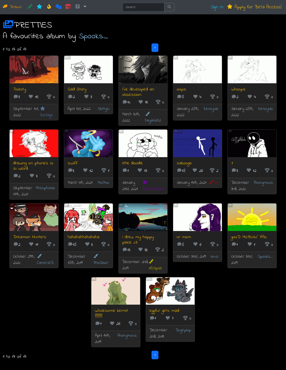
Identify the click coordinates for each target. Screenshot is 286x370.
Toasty (19, 89)
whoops (238, 89)
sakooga (184, 163)
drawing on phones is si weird (33, 166)
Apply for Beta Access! (254, 7)
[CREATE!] (30, 7)
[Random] (58, 7)
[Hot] (49, 7)
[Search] (143, 7)
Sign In (217, 7)
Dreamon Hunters (29, 237)
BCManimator (153, 186)
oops (181, 89)
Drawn (12, 7)
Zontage (46, 112)
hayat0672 (153, 118)
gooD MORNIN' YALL (249, 237)
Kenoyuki (211, 109)
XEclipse (155, 265)
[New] (39, 7)
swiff (73, 163)
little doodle (132, 163)
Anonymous (263, 183)
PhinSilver (101, 260)
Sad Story (77, 89)
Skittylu (103, 109)
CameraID (45, 260)
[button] (80, 7)
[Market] (68, 7)
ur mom (184, 237)
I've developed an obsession (138, 92)
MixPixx (103, 183)
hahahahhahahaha (83, 237)
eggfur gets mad (164, 311)
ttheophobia (45, 188)
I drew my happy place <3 (138, 240)
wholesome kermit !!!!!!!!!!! (111, 313)
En (213, 183)
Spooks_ (93, 36)
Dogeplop (183, 330)
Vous (214, 257)
